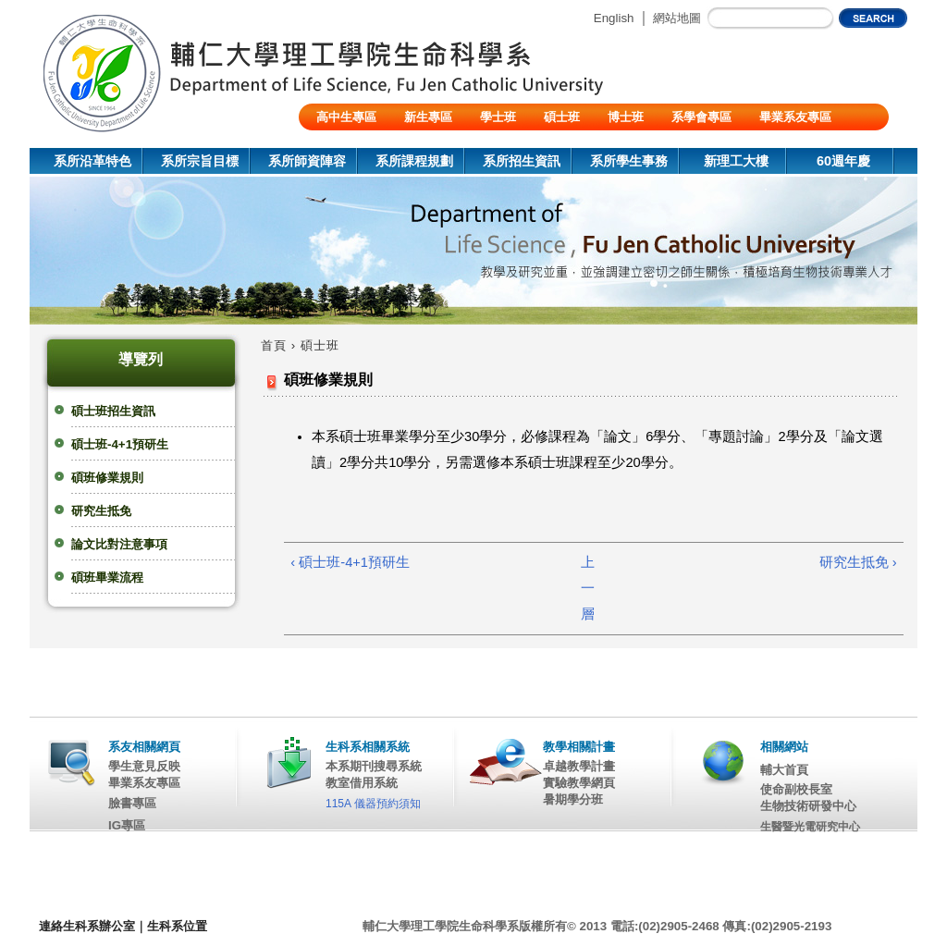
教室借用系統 (362, 783)
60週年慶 (843, 161)
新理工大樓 (736, 161)
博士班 (626, 117)
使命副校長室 (796, 789)
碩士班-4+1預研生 (119, 444)
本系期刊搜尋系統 (374, 766)
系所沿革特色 (92, 161)
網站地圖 (677, 18)
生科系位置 (177, 926)
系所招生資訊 (521, 161)
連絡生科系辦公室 (87, 926)
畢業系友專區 (795, 117)
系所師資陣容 (307, 161)
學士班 (498, 117)
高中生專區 (346, 117)
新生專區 (428, 117)
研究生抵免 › (858, 562)
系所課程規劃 (414, 161)
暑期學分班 (573, 799)
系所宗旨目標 (200, 161)
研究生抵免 (101, 511)
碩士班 (562, 117)
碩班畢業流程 (107, 577)
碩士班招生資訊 (113, 411)
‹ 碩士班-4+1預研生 (350, 562)
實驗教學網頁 (579, 783)
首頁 (274, 345)
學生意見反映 (144, 766)
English (614, 18)
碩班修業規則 (107, 478)
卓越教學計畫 (579, 766)
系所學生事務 (629, 161)
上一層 (588, 588)
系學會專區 (701, 117)
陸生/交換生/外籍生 (367, 144)
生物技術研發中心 (808, 806)
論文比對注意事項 (119, 544)
